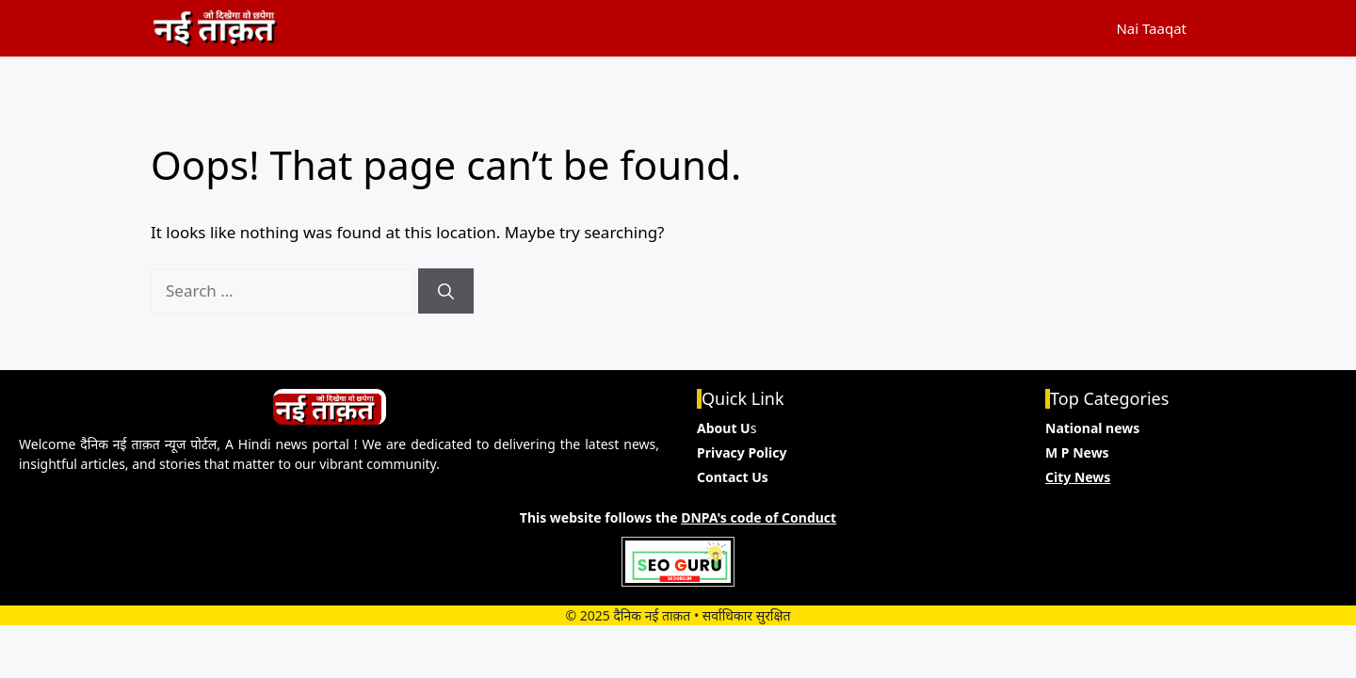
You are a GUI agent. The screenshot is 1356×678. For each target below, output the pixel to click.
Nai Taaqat (1151, 28)
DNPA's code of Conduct (758, 517)
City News (1077, 477)
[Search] (446, 291)
